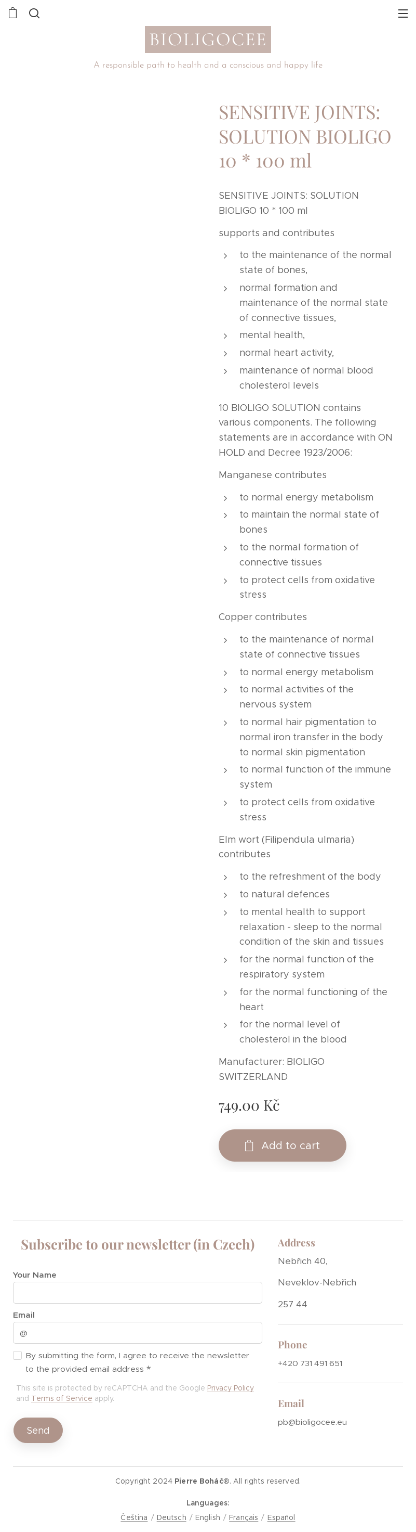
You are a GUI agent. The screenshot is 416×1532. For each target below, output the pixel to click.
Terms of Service (61, 1398)
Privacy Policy (230, 1388)
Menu (403, 13)
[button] (33, 13)
